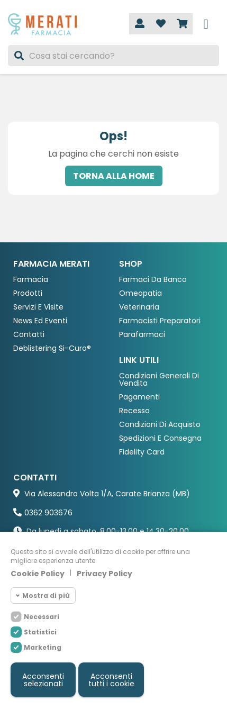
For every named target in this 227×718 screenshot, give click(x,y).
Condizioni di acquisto (160, 425)
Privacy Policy (104, 573)
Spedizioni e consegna (160, 438)
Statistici (40, 632)
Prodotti (27, 293)
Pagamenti (139, 397)
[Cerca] (113, 55)
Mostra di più (46, 595)
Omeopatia (140, 293)
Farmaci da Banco (153, 280)
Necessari (41, 616)
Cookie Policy (38, 573)
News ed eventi (40, 321)
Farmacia (30, 280)
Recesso (134, 411)
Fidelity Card (142, 452)
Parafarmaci (142, 335)
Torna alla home (114, 176)
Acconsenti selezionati (43, 680)
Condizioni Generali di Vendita (159, 379)
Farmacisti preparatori (160, 321)
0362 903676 (48, 512)
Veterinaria (139, 307)
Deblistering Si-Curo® (52, 348)
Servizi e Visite (38, 307)
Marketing (42, 647)
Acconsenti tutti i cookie (111, 680)
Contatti (28, 335)
